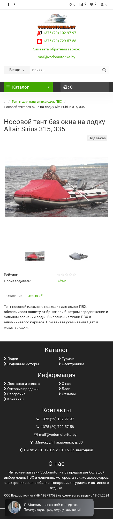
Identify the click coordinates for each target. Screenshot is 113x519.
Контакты (14, 399)
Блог (64, 389)
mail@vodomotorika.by (56, 57)
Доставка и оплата (22, 383)
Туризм (66, 359)
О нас (64, 383)
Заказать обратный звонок (56, 49)
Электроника (71, 364)
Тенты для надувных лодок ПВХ (37, 101)
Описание (14, 296)
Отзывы (35, 295)
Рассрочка (15, 394)
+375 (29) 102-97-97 (56, 33)
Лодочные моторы (21, 364)
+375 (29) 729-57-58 (56, 41)
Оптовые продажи (21, 389)
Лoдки (11, 359)
